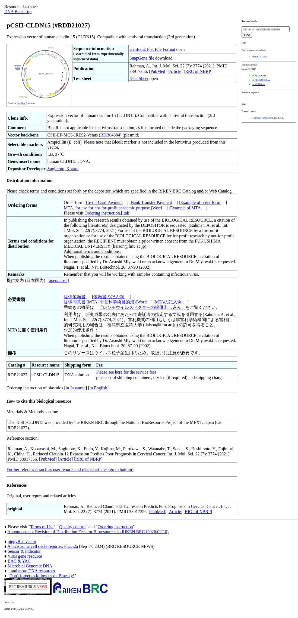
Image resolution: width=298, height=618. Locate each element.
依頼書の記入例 (109, 296)
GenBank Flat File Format (152, 49)
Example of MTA (186, 208)
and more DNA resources (33, 571)
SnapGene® (22, 103)
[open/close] (58, 280)
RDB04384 (110, 135)
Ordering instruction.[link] (107, 213)
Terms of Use (41, 526)
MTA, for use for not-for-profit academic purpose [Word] (116, 208)
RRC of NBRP (198, 71)
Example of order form (200, 202)
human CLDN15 (259, 56)
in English (98, 388)
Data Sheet (138, 78)
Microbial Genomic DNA (30, 566)
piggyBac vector (22, 541)
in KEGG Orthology (261, 80)
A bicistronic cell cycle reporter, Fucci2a (42, 546)
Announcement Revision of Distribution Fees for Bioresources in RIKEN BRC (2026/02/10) (88, 531)
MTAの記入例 (169, 302)
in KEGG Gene (259, 75)
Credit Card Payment (104, 202)
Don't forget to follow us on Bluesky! (41, 575)
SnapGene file (141, 58)
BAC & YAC (19, 561)
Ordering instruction (115, 526)
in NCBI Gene (258, 84)
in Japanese (75, 388)
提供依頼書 (75, 296)
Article (175, 71)
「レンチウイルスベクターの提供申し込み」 (142, 307)
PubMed (157, 71)
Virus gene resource (25, 556)
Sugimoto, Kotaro (62, 168)
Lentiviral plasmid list (262, 118)
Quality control (72, 526)
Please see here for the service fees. (126, 372)
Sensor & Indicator (24, 551)
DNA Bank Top (17, 11)
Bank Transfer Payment (151, 202)
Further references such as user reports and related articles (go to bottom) (70, 469)
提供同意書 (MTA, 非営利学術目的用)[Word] (108, 302)
